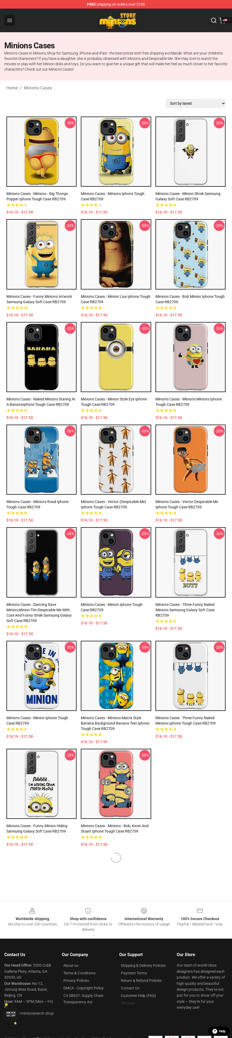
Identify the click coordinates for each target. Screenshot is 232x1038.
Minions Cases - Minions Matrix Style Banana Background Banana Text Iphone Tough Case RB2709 (115, 723)
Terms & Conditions (79, 973)
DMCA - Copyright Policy (83, 988)
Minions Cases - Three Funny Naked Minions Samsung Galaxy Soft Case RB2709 (185, 609)
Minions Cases (38, 88)
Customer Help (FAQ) (138, 995)
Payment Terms (134, 973)
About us (70, 965)
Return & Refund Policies (141, 980)
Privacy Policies (76, 980)
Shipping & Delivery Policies (143, 965)
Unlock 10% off (11, 1014)
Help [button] (219, 1031)
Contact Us (130, 988)
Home (12, 88)
